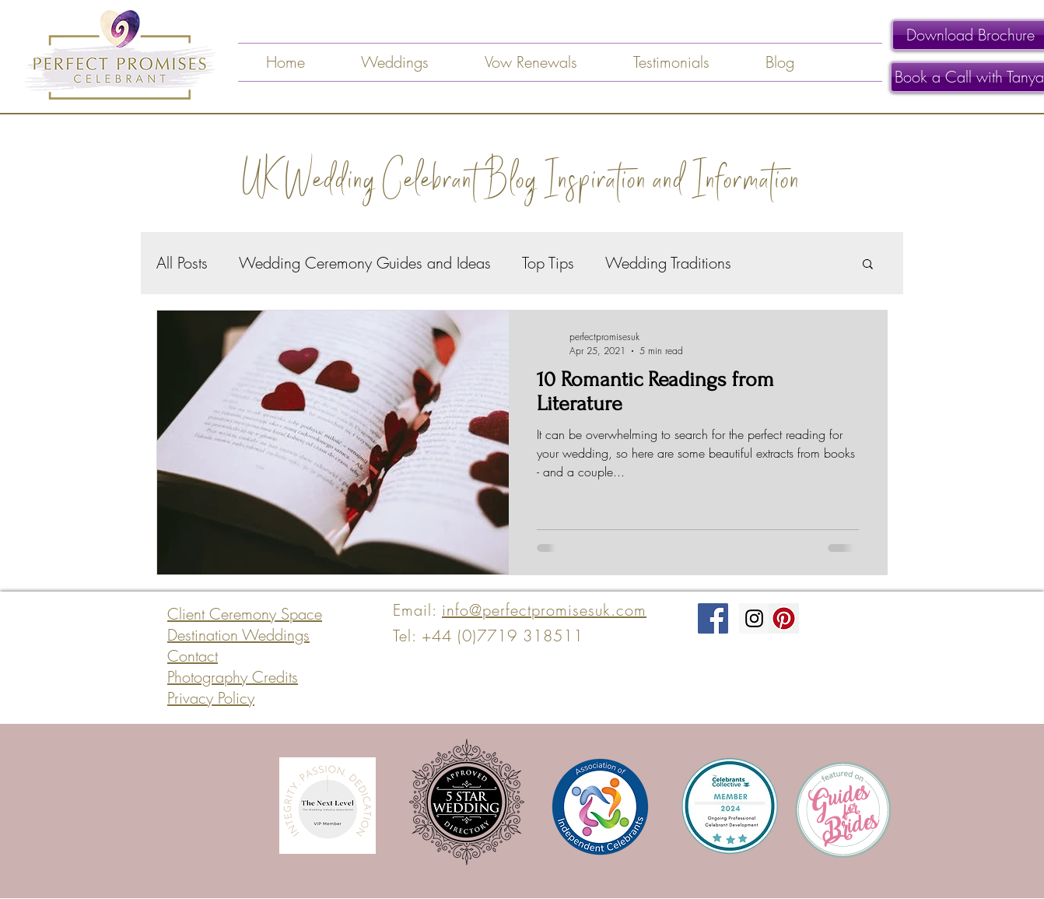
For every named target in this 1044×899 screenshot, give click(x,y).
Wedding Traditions (668, 262)
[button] (867, 265)
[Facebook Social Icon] (713, 618)
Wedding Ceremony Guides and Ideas (365, 262)
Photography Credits (232, 676)
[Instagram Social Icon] (754, 618)
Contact (192, 655)
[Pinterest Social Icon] (784, 618)
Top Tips (548, 262)
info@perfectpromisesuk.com (544, 609)
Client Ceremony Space (244, 613)
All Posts (182, 262)
